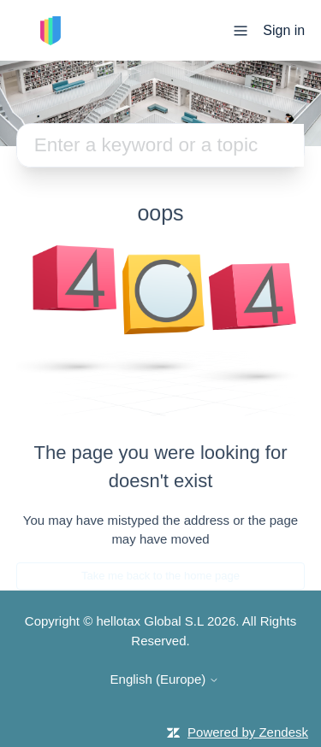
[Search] (161, 145)
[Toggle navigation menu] (240, 29)
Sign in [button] (284, 30)
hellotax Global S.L (149, 621)
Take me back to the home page (160, 575)
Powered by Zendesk (247, 732)
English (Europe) (165, 679)
